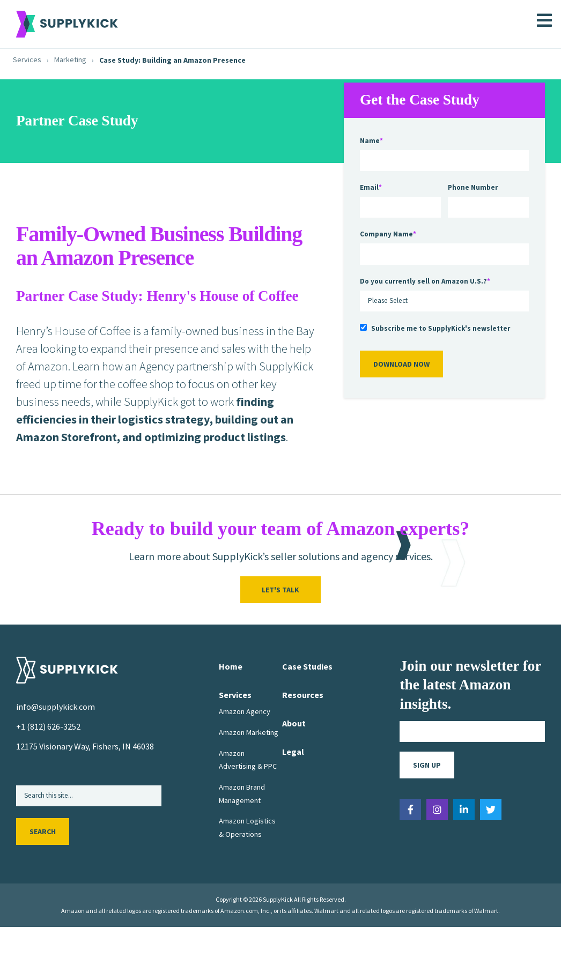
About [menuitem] (294, 723)
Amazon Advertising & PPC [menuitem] (248, 759)
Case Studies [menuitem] (307, 666)
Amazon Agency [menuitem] (244, 711)
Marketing (70, 59)
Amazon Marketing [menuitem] (248, 732)
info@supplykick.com (55, 706)
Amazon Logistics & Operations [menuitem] (247, 827)
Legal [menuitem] (293, 751)
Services (27, 59)
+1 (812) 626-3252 (48, 726)
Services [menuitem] (235, 694)
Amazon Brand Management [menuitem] (242, 793)
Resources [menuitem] (302, 694)
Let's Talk (280, 590)
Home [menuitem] (230, 666)
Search (42, 832)
